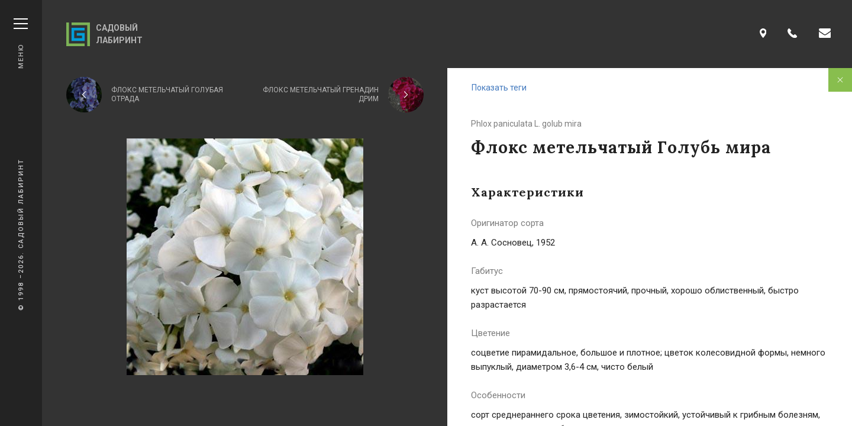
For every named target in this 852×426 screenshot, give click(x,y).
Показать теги (499, 87)
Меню (21, 43)
